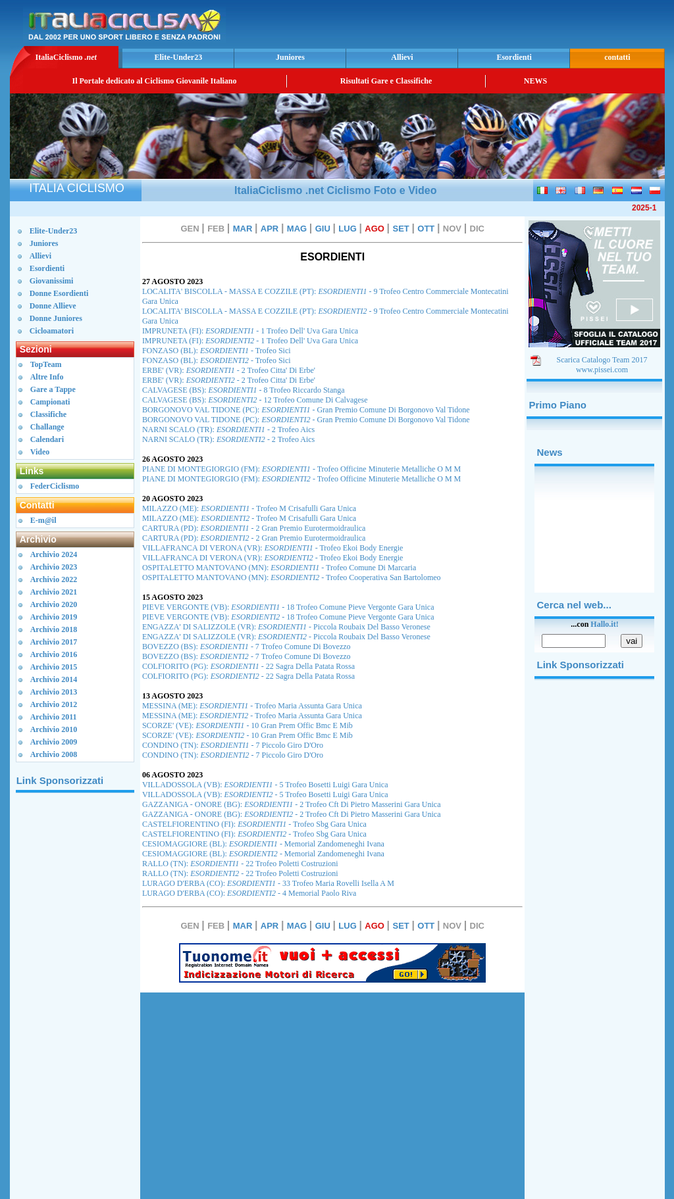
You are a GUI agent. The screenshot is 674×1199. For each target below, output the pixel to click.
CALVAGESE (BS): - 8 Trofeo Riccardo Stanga (243, 390)
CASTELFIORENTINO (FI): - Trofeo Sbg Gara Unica (254, 824)
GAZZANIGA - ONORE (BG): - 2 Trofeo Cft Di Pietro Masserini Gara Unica (291, 804)
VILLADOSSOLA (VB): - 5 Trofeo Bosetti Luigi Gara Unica (265, 784)
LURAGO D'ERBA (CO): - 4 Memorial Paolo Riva (249, 893)
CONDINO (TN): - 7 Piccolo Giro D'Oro (232, 745)
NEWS (535, 81)
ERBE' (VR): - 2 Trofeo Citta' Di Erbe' (228, 370)
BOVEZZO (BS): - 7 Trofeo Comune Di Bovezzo (246, 646)
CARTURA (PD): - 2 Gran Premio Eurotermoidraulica (254, 528)
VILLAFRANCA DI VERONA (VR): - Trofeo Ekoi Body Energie (272, 547)
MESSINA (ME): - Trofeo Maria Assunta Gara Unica (252, 705)
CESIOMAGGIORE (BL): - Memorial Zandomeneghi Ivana (263, 843)
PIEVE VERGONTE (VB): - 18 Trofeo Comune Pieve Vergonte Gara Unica (288, 607)
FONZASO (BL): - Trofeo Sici (216, 350)
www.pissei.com (602, 369)
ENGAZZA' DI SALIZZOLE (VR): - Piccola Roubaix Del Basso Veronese (286, 626)
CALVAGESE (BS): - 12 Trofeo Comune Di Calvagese (255, 399)
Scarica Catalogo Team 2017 (602, 359)
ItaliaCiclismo (65, 57)
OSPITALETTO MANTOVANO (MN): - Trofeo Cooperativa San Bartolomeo (291, 577)
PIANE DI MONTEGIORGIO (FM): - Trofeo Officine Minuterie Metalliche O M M (301, 469)
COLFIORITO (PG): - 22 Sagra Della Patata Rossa (248, 666)
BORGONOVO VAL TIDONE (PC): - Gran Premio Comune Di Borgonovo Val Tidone (306, 409)
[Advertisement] (507, 23)
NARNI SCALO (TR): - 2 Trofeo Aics (228, 429)
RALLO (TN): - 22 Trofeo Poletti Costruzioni (240, 863)
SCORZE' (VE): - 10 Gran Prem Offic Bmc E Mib (247, 725)
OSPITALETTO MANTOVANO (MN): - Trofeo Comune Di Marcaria (279, 567)
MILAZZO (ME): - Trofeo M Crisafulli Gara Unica (249, 508)
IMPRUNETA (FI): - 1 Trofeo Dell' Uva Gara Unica (250, 330)
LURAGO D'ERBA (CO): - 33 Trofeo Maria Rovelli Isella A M (268, 883)
